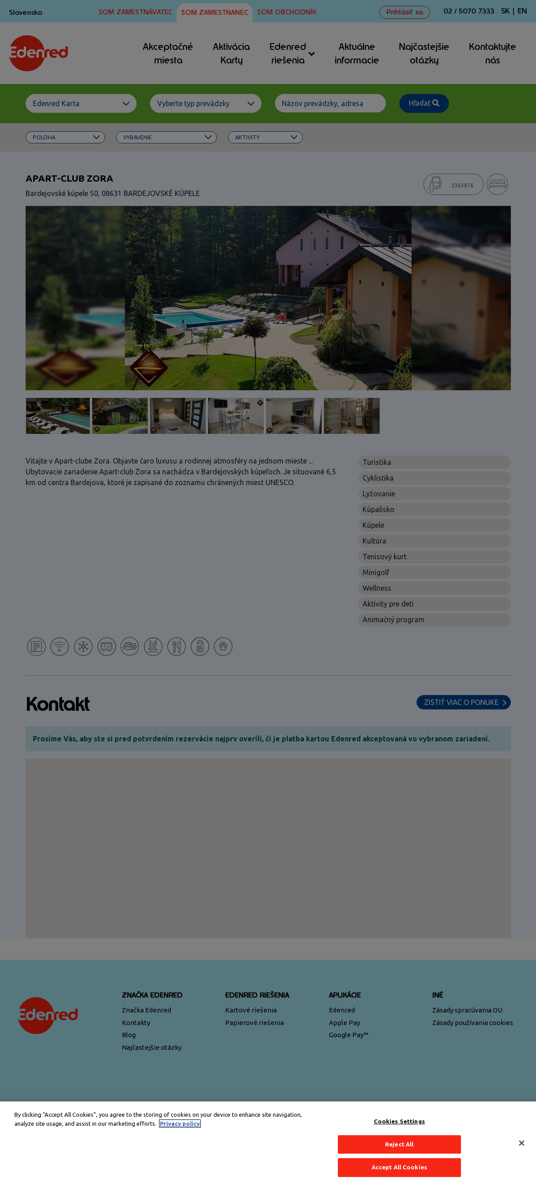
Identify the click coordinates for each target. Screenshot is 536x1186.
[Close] (522, 1143)
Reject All (399, 1144)
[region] (268, 1143)
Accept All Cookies (399, 1167)
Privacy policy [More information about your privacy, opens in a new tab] (180, 1123)
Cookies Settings (399, 1121)
